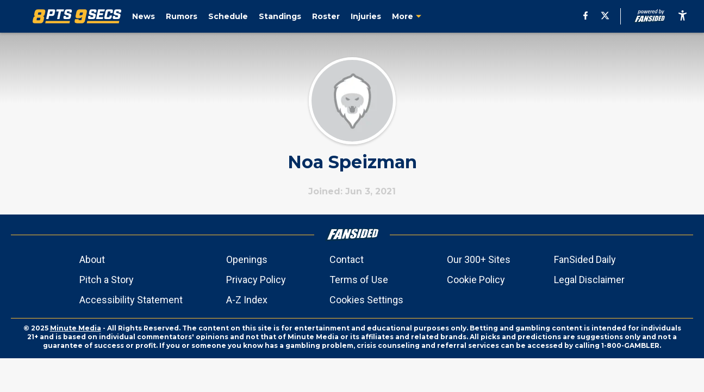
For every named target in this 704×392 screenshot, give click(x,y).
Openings (246, 259)
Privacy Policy (256, 279)
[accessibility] (682, 16)
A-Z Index (246, 299)
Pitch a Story (106, 279)
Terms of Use (358, 279)
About (92, 259)
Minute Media (75, 328)
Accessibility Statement (131, 299)
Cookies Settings (366, 299)
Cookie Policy (476, 279)
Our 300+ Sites (478, 259)
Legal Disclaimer (589, 279)
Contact (346, 259)
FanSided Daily (585, 259)
